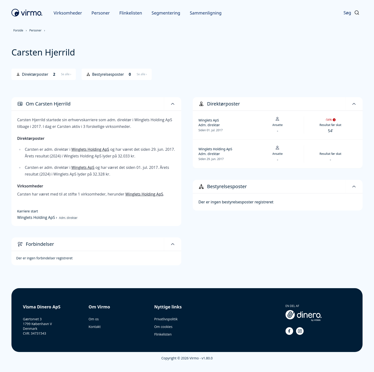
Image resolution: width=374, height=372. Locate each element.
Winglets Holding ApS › (37, 217)
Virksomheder (68, 13)
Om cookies (163, 326)
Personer (101, 13)
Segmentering (166, 13)
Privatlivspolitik (165, 319)
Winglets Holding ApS (90, 149)
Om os (93, 319)
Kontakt (94, 326)
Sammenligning (206, 13)
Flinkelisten (130, 13)
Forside (18, 30)
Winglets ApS (82, 167)
